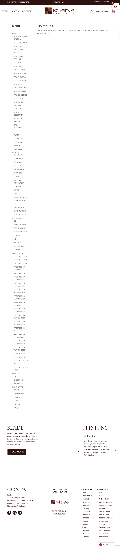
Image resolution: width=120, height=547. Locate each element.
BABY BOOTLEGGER (19, 126)
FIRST (16, 193)
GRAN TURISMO (20, 211)
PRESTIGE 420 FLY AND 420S (19, 342)
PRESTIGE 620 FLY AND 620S (19, 291)
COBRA (17, 397)
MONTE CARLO (20, 214)
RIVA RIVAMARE (20, 80)
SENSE (16, 190)
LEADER (17, 235)
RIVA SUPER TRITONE (19, 57)
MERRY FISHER (20, 224)
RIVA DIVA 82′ (19, 98)
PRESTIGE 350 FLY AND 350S (19, 349)
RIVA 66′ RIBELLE (20, 95)
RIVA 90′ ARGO (20, 102)
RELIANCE (18, 162)
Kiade (14, 12)
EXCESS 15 (18, 383)
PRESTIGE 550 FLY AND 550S (19, 304)
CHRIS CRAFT (17, 387)
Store (4, 12)
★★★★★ (90, 436)
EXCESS (15, 373)
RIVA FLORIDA (19, 70)
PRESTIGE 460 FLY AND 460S (19, 323)
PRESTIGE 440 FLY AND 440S (19, 336)
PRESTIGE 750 (19, 273)
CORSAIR (17, 400)
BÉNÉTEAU (16, 180)
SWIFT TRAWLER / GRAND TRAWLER (21, 199)
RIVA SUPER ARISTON (19, 51)
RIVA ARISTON (19, 46)
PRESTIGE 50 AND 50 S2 (21, 369)
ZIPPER (17, 145)
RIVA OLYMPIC (19, 66)
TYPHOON (18, 142)
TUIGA (16, 176)
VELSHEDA (18, 165)
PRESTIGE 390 (19, 357)
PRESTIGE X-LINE (21, 259)
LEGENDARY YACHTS (17, 151)
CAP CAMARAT (20, 228)
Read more (17, 452)
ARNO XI (17, 121)
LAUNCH (17, 404)
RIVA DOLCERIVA (20, 88)
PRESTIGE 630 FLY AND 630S (19, 285)
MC (15, 203)
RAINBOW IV (19, 138)
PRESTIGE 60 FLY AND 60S (21, 362)
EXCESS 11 (18, 376)
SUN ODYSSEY (20, 246)
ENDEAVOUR (19, 169)
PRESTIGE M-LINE (21, 263)
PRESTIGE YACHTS (19, 253)
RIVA (14, 33)
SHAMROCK (18, 173)
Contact (26, 12)
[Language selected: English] (106, 544)
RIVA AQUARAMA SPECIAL (20, 38)
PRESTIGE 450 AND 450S (19, 329)
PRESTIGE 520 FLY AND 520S (19, 310)
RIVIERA (17, 408)
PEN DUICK (18, 155)
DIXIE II (16, 131)
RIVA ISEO (18, 84)
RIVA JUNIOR (19, 62)
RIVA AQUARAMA (20, 42)
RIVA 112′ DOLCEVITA (18, 114)
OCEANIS (17, 186)
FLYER (16, 135)
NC (15, 239)
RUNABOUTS (17, 118)
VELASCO (18, 242)
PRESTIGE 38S (20, 353)
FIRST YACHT (19, 183)
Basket (106, 12)
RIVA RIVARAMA (20, 77)
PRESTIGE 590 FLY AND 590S (19, 268)
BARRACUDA (19, 207)
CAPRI (16, 390)
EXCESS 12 (18, 380)
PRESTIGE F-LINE (21, 256)
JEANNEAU (16, 218)
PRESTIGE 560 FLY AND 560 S (20, 297)
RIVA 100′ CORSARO (18, 107)
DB (15, 221)
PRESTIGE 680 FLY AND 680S (19, 278)
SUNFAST (17, 249)
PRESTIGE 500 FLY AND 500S (19, 317)
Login (97, 12)
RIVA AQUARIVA (20, 73)
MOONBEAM (19, 158)
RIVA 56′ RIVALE (20, 91)
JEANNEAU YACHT (21, 231)
